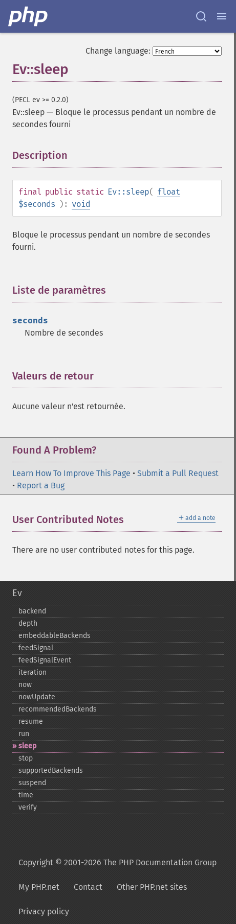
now (25, 684)
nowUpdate (36, 697)
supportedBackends (50, 770)
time (25, 795)
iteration (32, 672)
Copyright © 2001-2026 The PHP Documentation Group (117, 862)
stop (25, 758)
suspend (32, 782)
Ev (17, 593)
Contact (88, 887)
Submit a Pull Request (178, 473)
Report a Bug (41, 485)
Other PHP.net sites (152, 887)
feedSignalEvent (44, 660)
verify (27, 807)
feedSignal (35, 648)
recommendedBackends (57, 709)
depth (27, 623)
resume (30, 721)
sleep (27, 746)
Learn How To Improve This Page (71, 473)
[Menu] (221, 16)
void (81, 204)
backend (32, 611)
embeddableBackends (54, 635)
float (168, 192)
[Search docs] (201, 16)
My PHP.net (38, 887)
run (23, 733)
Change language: (118, 51)
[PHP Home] (28, 16)
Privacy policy (43, 911)
